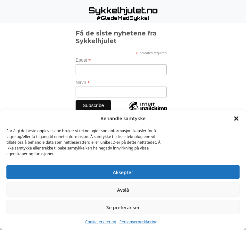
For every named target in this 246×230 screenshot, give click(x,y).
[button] (236, 118)
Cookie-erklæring (100, 222)
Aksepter (123, 172)
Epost (83, 60)
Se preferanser (123, 207)
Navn (83, 83)
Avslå (123, 190)
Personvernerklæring (138, 222)
